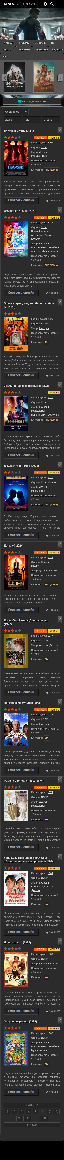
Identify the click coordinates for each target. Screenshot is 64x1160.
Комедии (44, 243)
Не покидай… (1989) (17, 942)
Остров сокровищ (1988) (20, 1021)
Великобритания (40, 231)
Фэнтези (35, 251)
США (44, 147)
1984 (50, 873)
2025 (50, 222)
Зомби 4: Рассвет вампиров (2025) (27, 385)
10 (27, 1118)
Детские (53, 645)
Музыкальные (39, 155)
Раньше (32, 1105)
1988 (50, 714)
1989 (50, 954)
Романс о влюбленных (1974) (24, 780)
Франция (46, 562)
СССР (44, 640)
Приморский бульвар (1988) (23, 702)
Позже (32, 1125)
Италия (48, 235)
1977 (50, 635)
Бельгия (35, 239)
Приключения (38, 247)
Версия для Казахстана (32, 101)
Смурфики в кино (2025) (20, 210)
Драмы (43, 152)
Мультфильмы (50, 251)
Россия (45, 323)
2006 (50, 142)
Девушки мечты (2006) (19, 131)
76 (44, 1118)
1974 (50, 792)
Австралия (37, 235)
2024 (50, 557)
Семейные (53, 247)
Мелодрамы (38, 410)
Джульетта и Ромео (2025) (21, 465)
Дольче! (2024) (13, 545)
